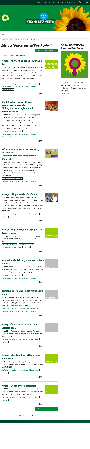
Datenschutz (73, 2)
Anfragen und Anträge (9, 84)
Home (38, 2)
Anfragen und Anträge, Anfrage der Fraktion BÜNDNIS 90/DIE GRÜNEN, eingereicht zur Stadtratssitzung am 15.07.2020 (23, 364)
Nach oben (65, 93)
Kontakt (44, 2)
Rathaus (33, 87)
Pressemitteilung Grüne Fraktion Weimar (15, 87)
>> (39, 415)
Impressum (64, 2)
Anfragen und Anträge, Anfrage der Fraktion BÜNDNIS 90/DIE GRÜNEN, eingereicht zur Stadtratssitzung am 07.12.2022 (23, 238)
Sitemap (51, 2)
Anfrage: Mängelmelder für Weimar (20, 194)
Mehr (40, 93)
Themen (17, 40)
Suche (57, 2)
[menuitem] (38, 2)
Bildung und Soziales (26, 244)
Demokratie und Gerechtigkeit (32, 40)
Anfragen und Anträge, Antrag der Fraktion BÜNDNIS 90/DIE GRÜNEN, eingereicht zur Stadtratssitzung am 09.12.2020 (23, 333)
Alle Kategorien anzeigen (46, 50)
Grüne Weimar (7, 40)
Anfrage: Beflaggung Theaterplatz (19, 385)
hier (66, 83)
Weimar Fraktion (7, 89)
